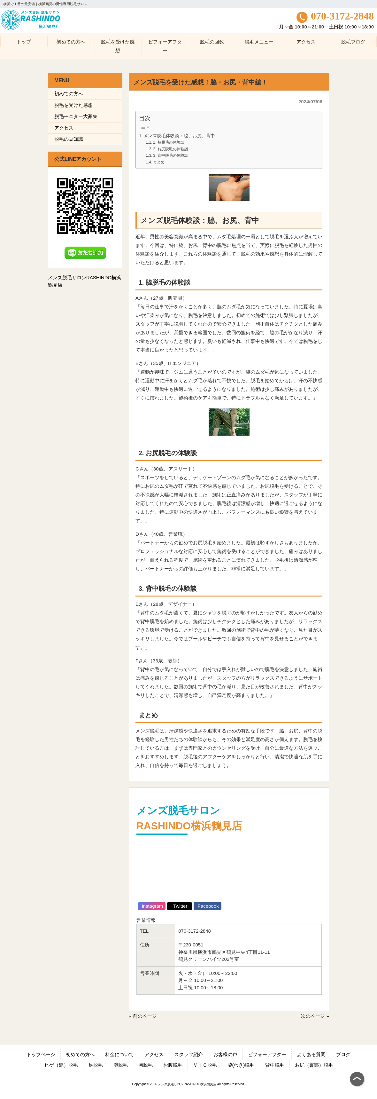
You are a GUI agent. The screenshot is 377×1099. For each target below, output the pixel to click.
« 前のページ (143, 1016)
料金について (119, 1054)
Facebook (207, 906)
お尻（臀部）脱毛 (314, 1065)
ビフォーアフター (267, 1054)
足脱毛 (95, 1065)
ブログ (343, 1054)
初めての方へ (68, 93)
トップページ (41, 1054)
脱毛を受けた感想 (73, 105)
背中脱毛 (274, 1065)
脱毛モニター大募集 (75, 116)
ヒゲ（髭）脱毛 (61, 1065)
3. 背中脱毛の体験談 (170, 155)
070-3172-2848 (335, 16)
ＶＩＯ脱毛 (205, 1065)
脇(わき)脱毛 (241, 1065)
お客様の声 (225, 1054)
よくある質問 (311, 1054)
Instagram (152, 906)
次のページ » (315, 1016)
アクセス (63, 127)
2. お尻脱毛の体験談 (170, 149)
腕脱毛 (120, 1065)
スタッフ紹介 (188, 1054)
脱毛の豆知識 (68, 139)
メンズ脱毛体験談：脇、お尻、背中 (179, 135)
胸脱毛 (145, 1065)
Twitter (179, 906)
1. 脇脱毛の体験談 (168, 142)
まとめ (159, 162)
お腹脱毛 (172, 1065)
